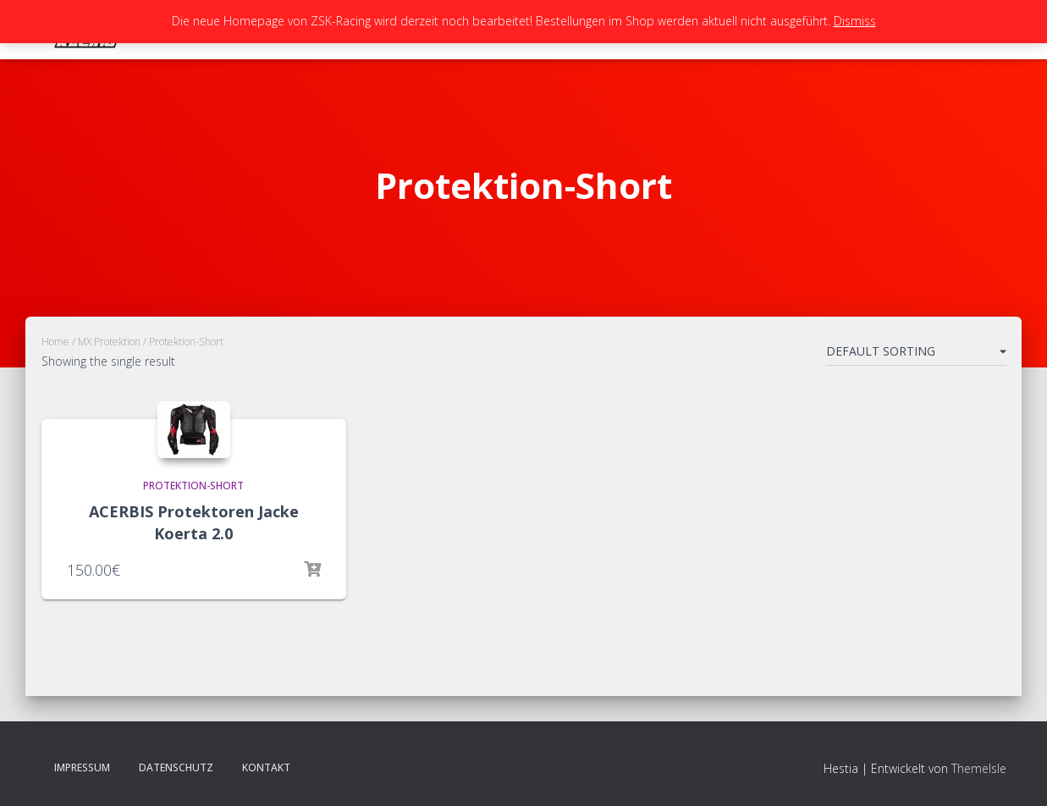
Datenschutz (176, 767)
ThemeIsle (978, 768)
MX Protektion (109, 341)
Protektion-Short (193, 485)
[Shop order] (916, 354)
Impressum (82, 767)
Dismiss (855, 21)
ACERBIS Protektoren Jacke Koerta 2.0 (194, 522)
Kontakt (266, 767)
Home (55, 341)
